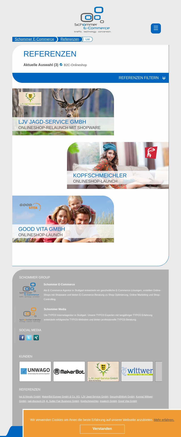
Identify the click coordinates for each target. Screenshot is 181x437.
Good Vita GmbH (127, 401)
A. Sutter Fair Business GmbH (62, 401)
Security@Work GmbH (122, 396)
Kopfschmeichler (89, 401)
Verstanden (102, 429)
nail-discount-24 (36, 401)
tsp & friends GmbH (30, 396)
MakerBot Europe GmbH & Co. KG (61, 396)
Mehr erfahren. (164, 420)
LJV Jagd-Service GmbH (94, 396)
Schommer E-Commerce (34, 39)
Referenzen (70, 39)
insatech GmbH (108, 401)
